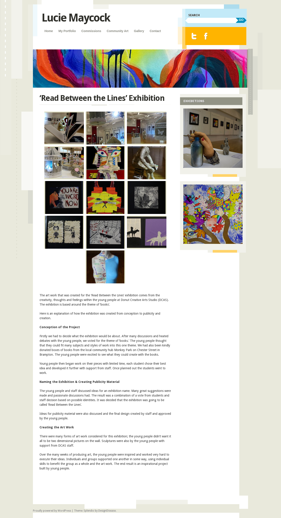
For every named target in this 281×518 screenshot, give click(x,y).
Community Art (117, 31)
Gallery (139, 31)
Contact (155, 31)
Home (49, 31)
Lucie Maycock (76, 17)
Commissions (91, 31)
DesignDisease (107, 510)
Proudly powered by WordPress (52, 510)
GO (241, 20)
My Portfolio (67, 31)
